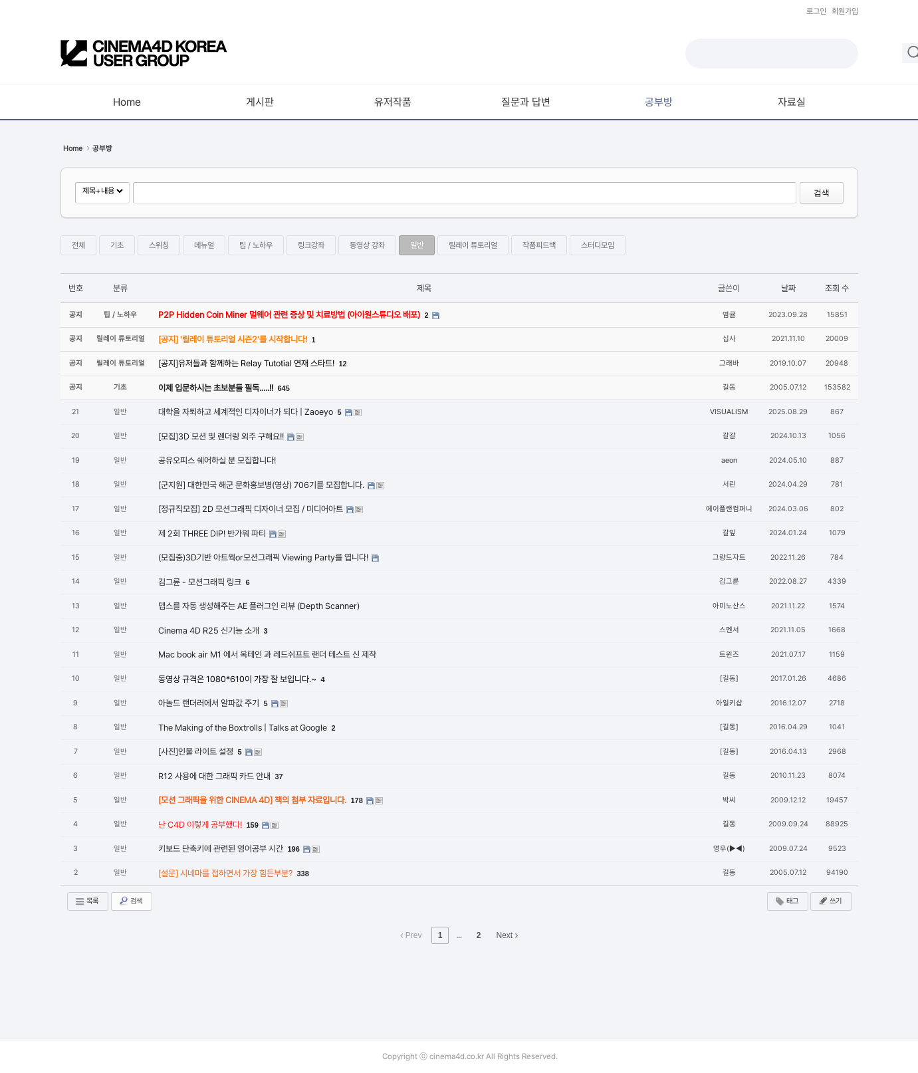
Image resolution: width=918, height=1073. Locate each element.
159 (253, 825)
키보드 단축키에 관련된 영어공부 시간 (221, 849)
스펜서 (729, 630)
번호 (75, 288)
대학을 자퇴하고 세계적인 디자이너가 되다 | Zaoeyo (246, 412)
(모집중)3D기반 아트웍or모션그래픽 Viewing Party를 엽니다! (264, 557)
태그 (786, 901)
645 (284, 388)
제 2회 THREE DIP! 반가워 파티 (213, 533)
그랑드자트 (729, 557)
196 (294, 849)
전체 (78, 245)
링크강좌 (311, 245)
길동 (729, 387)
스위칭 (159, 245)
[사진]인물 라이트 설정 (196, 752)
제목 (424, 288)
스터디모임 (597, 245)
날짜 (788, 288)
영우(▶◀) (729, 848)
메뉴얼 (204, 245)
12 (343, 364)
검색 (822, 192)
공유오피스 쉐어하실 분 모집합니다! (217, 460)
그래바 (729, 363)
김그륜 (729, 581)
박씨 (729, 800)
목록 (86, 901)
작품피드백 (539, 245)
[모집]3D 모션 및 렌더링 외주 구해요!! (222, 436)
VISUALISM (729, 412)
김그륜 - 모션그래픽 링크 (200, 582)
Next (507, 935)
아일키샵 (729, 703)
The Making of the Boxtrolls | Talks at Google (243, 728)
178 (357, 800)
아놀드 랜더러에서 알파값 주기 (209, 703)
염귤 (729, 314)
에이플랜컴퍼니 (729, 509)
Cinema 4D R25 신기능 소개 (209, 631)
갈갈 (729, 435)
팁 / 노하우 (256, 245)
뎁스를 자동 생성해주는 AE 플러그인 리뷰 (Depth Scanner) (259, 606)
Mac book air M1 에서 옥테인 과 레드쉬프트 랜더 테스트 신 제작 (267, 654)
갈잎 (729, 533)
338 (303, 874)
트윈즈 (729, 654)
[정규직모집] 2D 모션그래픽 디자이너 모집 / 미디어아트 (251, 509)
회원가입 (845, 11)
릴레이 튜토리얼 (473, 245)
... (459, 935)
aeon (729, 460)
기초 (117, 245)
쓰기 (830, 900)
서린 (729, 484)
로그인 (816, 11)
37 (279, 776)
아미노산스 (729, 606)
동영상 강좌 (367, 245)
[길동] (729, 678)
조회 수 (837, 288)
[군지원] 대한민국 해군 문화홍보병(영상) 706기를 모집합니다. (262, 485)
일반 (416, 245)
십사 (729, 338)
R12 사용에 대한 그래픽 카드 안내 (215, 776)
